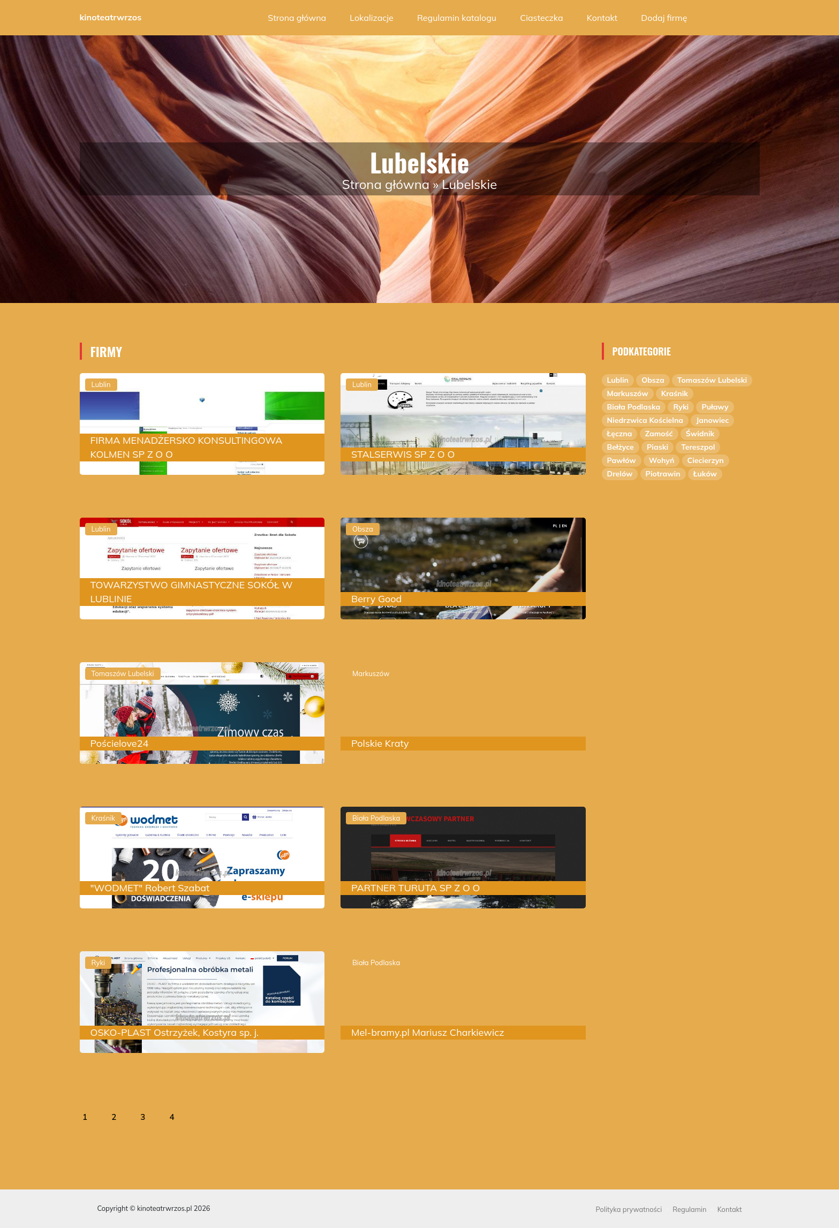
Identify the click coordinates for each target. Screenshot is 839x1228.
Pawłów (621, 460)
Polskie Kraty (380, 743)
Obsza (652, 380)
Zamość (659, 433)
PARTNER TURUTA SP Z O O (415, 888)
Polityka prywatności (629, 1209)
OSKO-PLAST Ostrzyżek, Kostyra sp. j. (174, 1032)
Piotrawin (663, 474)
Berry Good (376, 599)
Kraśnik (674, 393)
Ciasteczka (541, 17)
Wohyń (662, 460)
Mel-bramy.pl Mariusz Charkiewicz (427, 1032)
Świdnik (700, 433)
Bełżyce (620, 447)
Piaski (657, 447)
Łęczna (619, 433)
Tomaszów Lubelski (712, 380)
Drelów (620, 474)
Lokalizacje (371, 17)
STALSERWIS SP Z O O (403, 454)
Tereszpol (698, 447)
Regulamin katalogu (456, 17)
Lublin (618, 380)
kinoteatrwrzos (111, 17)
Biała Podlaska (634, 407)
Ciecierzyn (705, 460)
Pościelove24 (119, 743)
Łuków (705, 474)
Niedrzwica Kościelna (645, 420)
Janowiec (712, 420)
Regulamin (689, 1209)
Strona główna (297, 17)
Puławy (714, 407)
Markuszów (627, 393)
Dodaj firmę (664, 17)
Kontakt (602, 17)
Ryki (681, 407)
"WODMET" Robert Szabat (150, 888)
